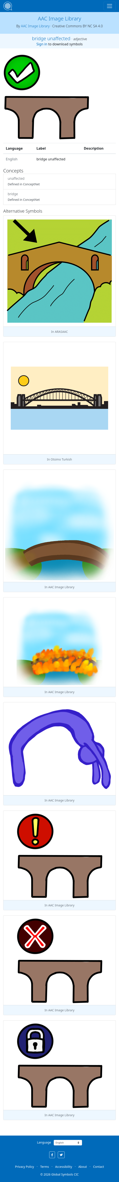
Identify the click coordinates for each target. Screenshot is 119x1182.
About (82, 1167)
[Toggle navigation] (110, 6)
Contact (98, 1167)
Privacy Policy (24, 1167)
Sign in (41, 44)
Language (44, 1142)
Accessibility (63, 1167)
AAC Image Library (59, 18)
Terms (44, 1167)
